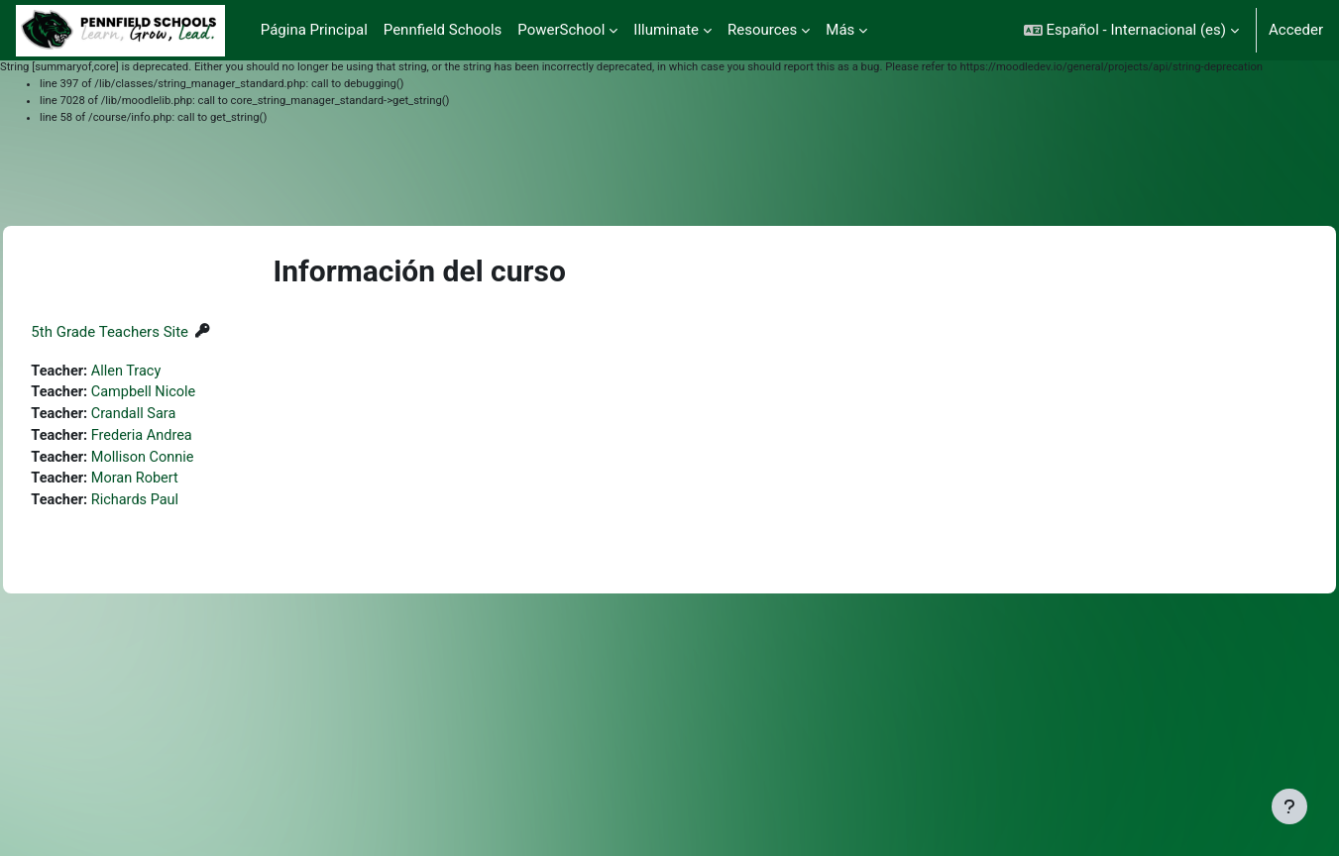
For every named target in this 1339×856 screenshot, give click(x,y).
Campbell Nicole (192, 393)
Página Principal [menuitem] (314, 30)
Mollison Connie (191, 461)
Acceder (1296, 30)
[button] (1131, 30)
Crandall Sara (182, 416)
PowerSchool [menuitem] (561, 30)
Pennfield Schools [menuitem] (443, 30)
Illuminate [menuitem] (666, 30)
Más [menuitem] (840, 30)
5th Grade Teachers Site (154, 332)
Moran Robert (183, 482)
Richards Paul (183, 505)
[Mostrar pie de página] (1289, 806)
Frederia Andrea (190, 438)
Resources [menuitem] (762, 30)
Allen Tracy (174, 371)
